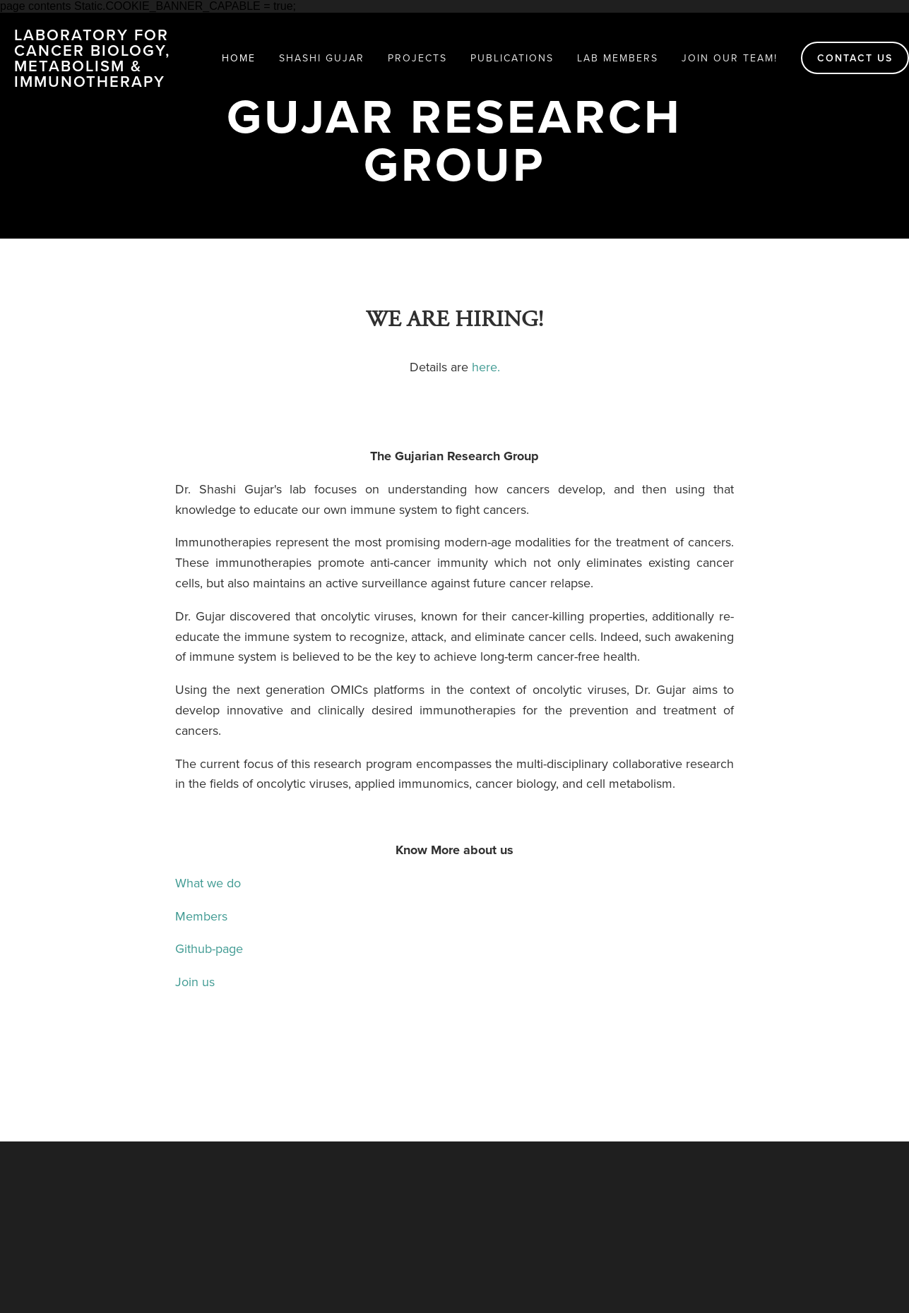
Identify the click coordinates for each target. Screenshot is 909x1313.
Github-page (209, 948)
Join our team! (730, 58)
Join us (195, 981)
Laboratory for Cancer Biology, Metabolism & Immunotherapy (92, 57)
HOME (239, 58)
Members (212, 916)
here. (486, 367)
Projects (417, 58)
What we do (208, 883)
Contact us (855, 58)
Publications (512, 58)
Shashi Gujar (321, 58)
